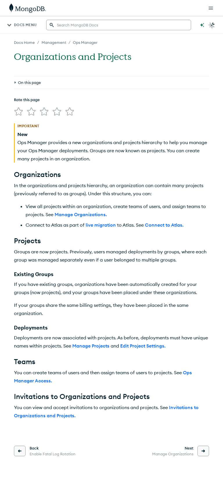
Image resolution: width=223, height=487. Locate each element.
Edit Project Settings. (143, 346)
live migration (101, 225)
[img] (18, 111)
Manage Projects (90, 346)
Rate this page (27, 99)
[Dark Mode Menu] (212, 25)
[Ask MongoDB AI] (202, 25)
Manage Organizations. (81, 214)
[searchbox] (118, 25)
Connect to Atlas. (164, 225)
